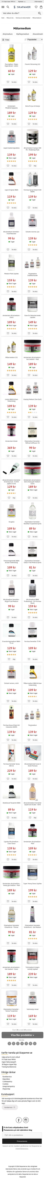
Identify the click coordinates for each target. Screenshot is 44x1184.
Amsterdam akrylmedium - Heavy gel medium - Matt (11, 884)
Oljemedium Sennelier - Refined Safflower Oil (32, 442)
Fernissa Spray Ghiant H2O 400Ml (32, 191)
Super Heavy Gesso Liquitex (32, 883)
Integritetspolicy (9, 1086)
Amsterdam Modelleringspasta (11, 107)
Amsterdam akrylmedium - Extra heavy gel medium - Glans (32, 482)
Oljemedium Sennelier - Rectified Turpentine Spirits (32, 523)
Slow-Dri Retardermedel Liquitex (32, 316)
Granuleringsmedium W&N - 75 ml (11, 642)
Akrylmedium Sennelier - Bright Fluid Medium (11, 600)
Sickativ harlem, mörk (11, 683)
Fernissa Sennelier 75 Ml (32, 641)
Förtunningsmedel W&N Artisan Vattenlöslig (11, 561)
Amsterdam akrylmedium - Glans (11, 316)
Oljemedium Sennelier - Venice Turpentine (11, 1010)
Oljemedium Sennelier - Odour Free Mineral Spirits (32, 561)
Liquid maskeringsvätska (11, 148)
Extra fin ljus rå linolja (32, 106)
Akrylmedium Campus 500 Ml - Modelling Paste (32, 149)
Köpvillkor (6, 1079)
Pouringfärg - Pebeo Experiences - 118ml (11, 65)
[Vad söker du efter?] (22, 13)
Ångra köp (6, 1089)
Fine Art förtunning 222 (32, 64)
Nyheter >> (21, 1)
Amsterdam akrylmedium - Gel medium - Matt (32, 358)
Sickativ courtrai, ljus (32, 232)
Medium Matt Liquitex (11, 274)
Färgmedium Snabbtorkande (32, 274)
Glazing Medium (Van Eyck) (32, 399)
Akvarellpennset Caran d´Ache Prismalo (32, 765)
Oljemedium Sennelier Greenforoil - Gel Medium (32, 926)
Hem (2, 18)
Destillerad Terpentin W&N (11, 803)
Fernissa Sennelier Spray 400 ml (11, 765)
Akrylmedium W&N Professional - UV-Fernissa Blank (32, 601)
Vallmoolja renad (32, 1009)
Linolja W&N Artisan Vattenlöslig (11, 400)
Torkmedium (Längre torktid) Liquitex (32, 968)
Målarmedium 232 (11, 357)
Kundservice (7, 1077)
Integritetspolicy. (22, 1148)
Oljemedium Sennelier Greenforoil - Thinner (11, 926)
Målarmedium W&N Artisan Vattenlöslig (33, 684)
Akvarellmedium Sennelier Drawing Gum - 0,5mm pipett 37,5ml (11, 482)
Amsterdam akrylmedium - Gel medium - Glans (11, 968)
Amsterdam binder (11, 441)
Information (38, 1)
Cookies (5, 1084)
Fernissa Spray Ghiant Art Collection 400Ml (11, 726)
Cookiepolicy (7, 1081)
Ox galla (11, 522)
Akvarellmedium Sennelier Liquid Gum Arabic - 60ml (32, 804)
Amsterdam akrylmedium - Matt (32, 842)
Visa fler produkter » (22, 1035)
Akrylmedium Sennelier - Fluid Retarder (11, 232)
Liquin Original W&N (11, 190)
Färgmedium (32, 725)
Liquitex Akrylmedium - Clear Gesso (11, 842)
